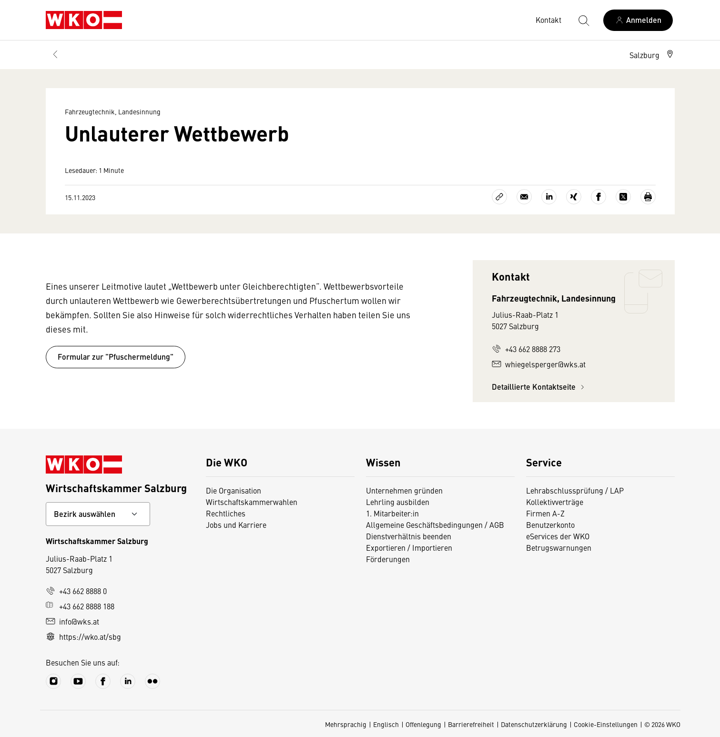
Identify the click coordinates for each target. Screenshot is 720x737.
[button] (652, 55)
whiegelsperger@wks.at (539, 364)
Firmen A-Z (545, 513)
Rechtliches (225, 513)
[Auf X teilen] (623, 196)
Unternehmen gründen (404, 490)
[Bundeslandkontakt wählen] (98, 514)
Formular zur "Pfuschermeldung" (115, 356)
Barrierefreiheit (471, 724)
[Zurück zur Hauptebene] (55, 54)
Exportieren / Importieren (409, 547)
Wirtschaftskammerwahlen (251, 501)
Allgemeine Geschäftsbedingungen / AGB (435, 524)
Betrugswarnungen (558, 547)
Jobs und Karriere (236, 524)
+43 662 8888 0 (76, 591)
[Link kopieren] (499, 196)
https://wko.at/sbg (83, 636)
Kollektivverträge (554, 501)
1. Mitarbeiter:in (392, 513)
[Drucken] (648, 196)
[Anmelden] (638, 20)
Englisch (386, 724)
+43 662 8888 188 (80, 606)
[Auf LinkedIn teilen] (549, 196)
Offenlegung (423, 724)
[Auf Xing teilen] (573, 196)
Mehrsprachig (345, 724)
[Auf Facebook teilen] (598, 196)
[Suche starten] (583, 20)
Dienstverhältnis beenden (408, 536)
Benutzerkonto (550, 524)
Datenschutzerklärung (534, 724)
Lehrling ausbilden (397, 501)
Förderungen (388, 559)
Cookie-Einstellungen (606, 724)
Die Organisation (233, 490)
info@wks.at (72, 621)
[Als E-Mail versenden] (524, 196)
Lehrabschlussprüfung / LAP (575, 490)
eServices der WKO (557, 536)
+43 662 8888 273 (526, 348)
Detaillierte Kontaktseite (539, 386)
